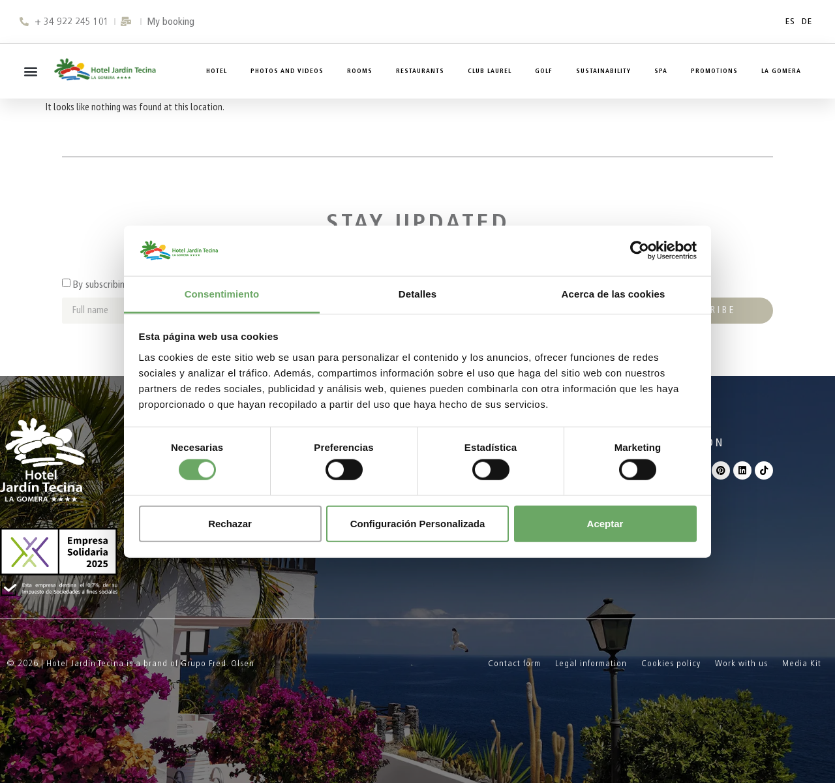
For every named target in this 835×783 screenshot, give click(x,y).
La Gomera (781, 70)
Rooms (359, 70)
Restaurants (420, 70)
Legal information (591, 663)
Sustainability (603, 70)
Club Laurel (489, 70)
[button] (30, 71)
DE (807, 21)
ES (790, 21)
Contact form (514, 663)
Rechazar (230, 523)
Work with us (741, 663)
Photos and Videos (287, 70)
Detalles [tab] (417, 293)
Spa (660, 70)
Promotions (714, 70)
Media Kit (801, 663)
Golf (544, 70)
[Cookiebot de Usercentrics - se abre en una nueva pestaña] (640, 250)
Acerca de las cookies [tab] (613, 293)
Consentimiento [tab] (222, 293)
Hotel (216, 70)
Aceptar (605, 523)
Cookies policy (671, 663)
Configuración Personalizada (417, 523)
